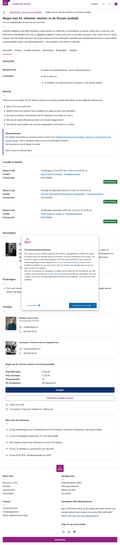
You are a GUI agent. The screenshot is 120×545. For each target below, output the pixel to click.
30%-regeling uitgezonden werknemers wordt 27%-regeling (35, 442)
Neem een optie (17, 405)
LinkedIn (21, 267)
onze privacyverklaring (68, 262)
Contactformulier (10, 508)
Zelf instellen (33, 305)
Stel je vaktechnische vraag (15, 515)
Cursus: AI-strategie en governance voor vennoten (31, 449)
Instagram (63, 532)
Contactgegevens (11, 512)
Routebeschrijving (72, 174)
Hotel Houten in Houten (51, 174)
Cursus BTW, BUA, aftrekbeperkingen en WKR (30, 455)
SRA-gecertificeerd (69, 486)
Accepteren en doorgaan (83, 305)
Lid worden (66, 493)
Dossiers (7, 486)
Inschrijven (60, 540)
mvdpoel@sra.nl (31, 327)
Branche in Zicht (10, 483)
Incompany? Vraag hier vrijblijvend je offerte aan (31, 409)
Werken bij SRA (68, 490)
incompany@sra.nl (32, 349)
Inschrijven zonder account (60, 398)
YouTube (74, 532)
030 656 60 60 (30, 331)
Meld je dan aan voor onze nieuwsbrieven (80, 516)
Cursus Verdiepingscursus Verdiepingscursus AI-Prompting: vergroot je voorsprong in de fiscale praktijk (55, 430)
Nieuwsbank (8, 493)
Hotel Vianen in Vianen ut (52, 214)
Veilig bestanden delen (71, 483)
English (94, 4)
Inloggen (60, 390)
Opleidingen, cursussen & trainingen (25, 12)
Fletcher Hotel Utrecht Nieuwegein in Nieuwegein (63, 194)
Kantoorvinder (9, 490)
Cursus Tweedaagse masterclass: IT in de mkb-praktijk (33, 436)
